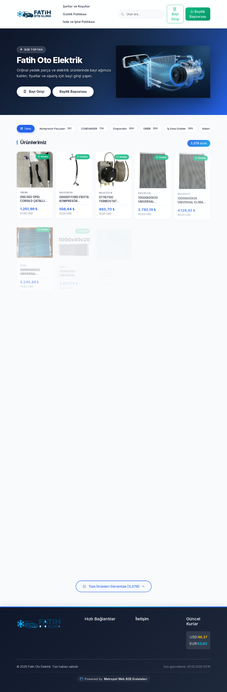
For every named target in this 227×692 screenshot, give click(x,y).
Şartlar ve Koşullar (76, 6)
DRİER (151, 128)
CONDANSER (93, 128)
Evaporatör (124, 128)
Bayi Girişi (175, 14)
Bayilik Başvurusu (198, 14)
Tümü (25, 129)
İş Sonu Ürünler (180, 128)
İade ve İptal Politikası (79, 21)
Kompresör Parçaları (56, 128)
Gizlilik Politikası (75, 14)
